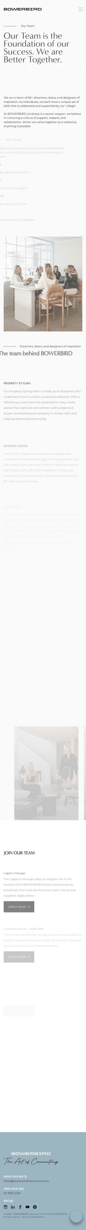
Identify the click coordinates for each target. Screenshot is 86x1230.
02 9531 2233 (12, 1193)
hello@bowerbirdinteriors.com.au (26, 1181)
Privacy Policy (12, 1217)
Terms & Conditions (33, 1217)
